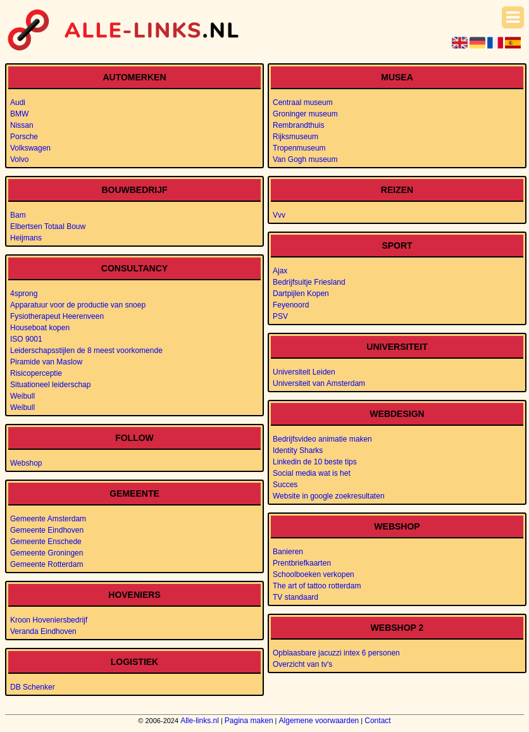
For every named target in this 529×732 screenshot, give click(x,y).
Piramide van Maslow (46, 361)
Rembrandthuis (298, 125)
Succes (285, 484)
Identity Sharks (298, 450)
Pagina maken (249, 720)
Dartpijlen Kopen (301, 293)
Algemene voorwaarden (319, 720)
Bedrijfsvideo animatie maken (322, 439)
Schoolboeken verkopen (313, 574)
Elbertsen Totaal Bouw (47, 226)
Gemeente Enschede (46, 541)
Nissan (22, 125)
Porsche (24, 136)
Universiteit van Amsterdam (319, 383)
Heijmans (26, 237)
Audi (17, 102)
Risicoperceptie (36, 373)
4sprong (23, 293)
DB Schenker (32, 687)
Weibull (22, 396)
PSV (280, 316)
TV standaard (295, 597)
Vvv (279, 215)
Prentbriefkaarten (302, 563)
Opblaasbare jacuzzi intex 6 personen (336, 652)
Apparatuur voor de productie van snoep (78, 305)
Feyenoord (291, 305)
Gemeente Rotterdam (46, 564)
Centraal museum (303, 102)
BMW (19, 113)
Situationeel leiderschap (50, 384)
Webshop (26, 463)
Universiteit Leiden (304, 372)
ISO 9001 (26, 339)
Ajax (280, 270)
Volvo (19, 159)
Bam (18, 215)
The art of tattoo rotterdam (317, 585)
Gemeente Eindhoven (47, 530)
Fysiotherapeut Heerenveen (57, 316)
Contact (377, 720)
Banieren (288, 551)
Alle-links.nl (199, 720)
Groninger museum (305, 113)
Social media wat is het (312, 473)
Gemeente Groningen (46, 553)
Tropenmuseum (299, 148)
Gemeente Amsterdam (48, 518)
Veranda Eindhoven (43, 631)
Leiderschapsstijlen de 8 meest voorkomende (86, 350)
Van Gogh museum (305, 159)
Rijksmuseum (295, 136)
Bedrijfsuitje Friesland (309, 282)
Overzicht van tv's (302, 664)
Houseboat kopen (40, 327)
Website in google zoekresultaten (329, 496)
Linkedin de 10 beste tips (315, 461)
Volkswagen (30, 148)
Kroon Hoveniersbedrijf (48, 620)
